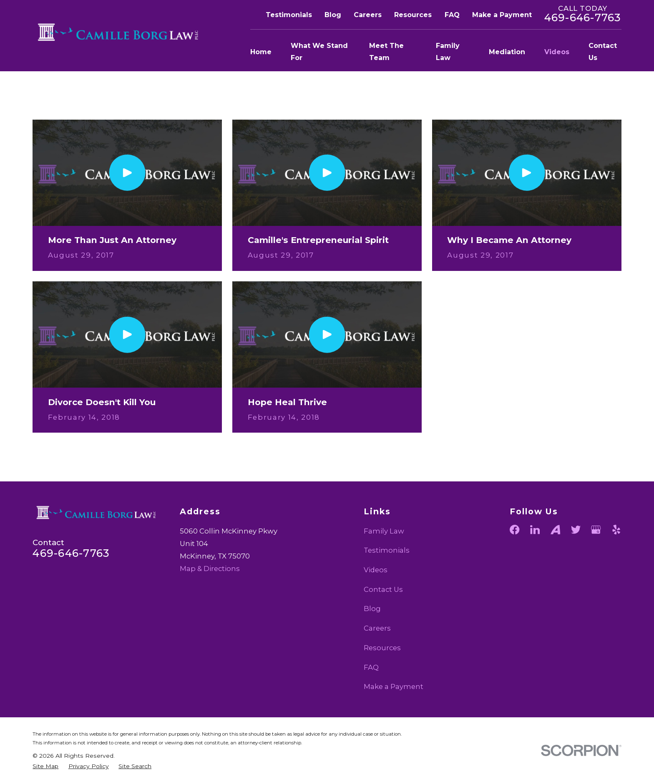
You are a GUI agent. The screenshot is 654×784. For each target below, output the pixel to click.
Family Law (384, 531)
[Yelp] (616, 529)
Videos (375, 570)
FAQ (452, 15)
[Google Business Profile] (596, 529)
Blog (332, 15)
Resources (413, 15)
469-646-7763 (582, 17)
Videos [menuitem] (556, 52)
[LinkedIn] (535, 529)
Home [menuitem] (261, 52)
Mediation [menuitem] (507, 52)
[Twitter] (576, 529)
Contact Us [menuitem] (603, 52)
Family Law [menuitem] (448, 52)
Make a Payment (502, 15)
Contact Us (383, 589)
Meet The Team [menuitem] (386, 52)
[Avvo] (555, 529)
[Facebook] (514, 529)
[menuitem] (45, 766)
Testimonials (289, 15)
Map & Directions (210, 568)
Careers (368, 15)
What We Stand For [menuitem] (319, 52)
